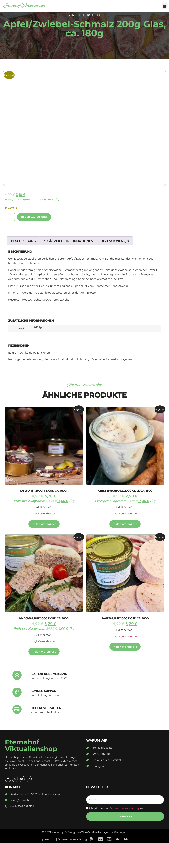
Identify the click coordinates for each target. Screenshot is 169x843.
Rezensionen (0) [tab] (115, 241)
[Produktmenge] (10, 217)
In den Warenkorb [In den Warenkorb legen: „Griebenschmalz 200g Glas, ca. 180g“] (125, 524)
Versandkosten (47, 513)
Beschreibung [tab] (23, 241)
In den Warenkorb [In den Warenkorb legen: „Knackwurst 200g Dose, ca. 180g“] (44, 651)
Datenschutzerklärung (124, 808)
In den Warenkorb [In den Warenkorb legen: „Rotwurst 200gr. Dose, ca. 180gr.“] (44, 524)
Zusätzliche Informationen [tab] (68, 241)
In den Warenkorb (34, 216)
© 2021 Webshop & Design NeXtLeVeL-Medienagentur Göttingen (84, 832)
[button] (164, 6)
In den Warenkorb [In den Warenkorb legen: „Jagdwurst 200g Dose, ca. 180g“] (125, 646)
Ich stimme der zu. (116, 808)
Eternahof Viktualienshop (23, 6)
